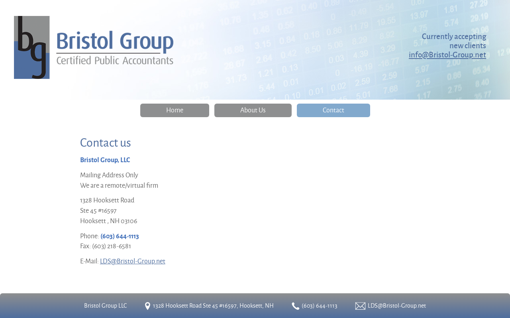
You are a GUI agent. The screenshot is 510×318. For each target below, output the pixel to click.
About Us (253, 109)
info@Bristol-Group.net (447, 54)
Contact (333, 109)
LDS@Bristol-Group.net (132, 260)
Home (174, 109)
